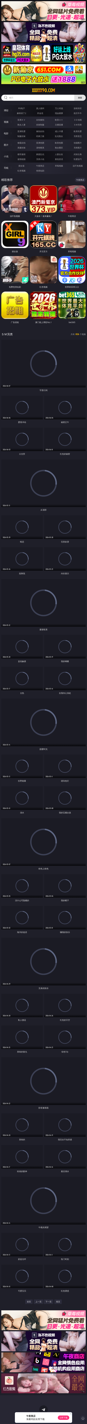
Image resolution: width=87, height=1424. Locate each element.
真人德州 (40, 108)
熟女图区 (59, 147)
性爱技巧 (78, 159)
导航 (6, 167)
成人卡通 (59, 131)
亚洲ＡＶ (21, 119)
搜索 (80, 97)
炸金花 (40, 113)
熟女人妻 (21, 124)
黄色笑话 (59, 159)
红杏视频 (21, 170)
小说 (6, 156)
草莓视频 (59, 165)
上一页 (38, 1301)
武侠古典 (78, 154)
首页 (29, 1301)
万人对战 (59, 108)
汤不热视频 (78, 165)
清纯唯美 (40, 147)
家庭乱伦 (40, 154)
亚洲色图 (40, 142)
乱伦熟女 (59, 136)
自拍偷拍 (40, 119)
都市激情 (21, 154)
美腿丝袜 (21, 147)
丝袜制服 (40, 124)
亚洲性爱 (21, 131)
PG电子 (21, 108)
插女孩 (21, 165)
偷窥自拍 (21, 142)
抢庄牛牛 (78, 113)
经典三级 (40, 136)
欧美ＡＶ (59, 119)
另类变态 (78, 136)
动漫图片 (78, 142)
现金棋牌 (59, 113)
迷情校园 (21, 159)
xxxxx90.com (43, 90)
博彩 (6, 110)
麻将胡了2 (21, 113)
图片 (6, 144)
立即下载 (64, 1417)
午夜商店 (40, 165)
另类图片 (78, 147)
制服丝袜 (21, 136)
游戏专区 (78, 108)
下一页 (49, 1301)
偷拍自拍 (40, 131)
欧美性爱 (78, 131)
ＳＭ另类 (78, 124)
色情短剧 (40, 170)
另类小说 (40, 159)
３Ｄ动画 (78, 119)
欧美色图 (59, 142)
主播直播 (59, 124)
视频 (6, 121)
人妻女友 (59, 154)
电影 (6, 133)
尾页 (58, 1301)
